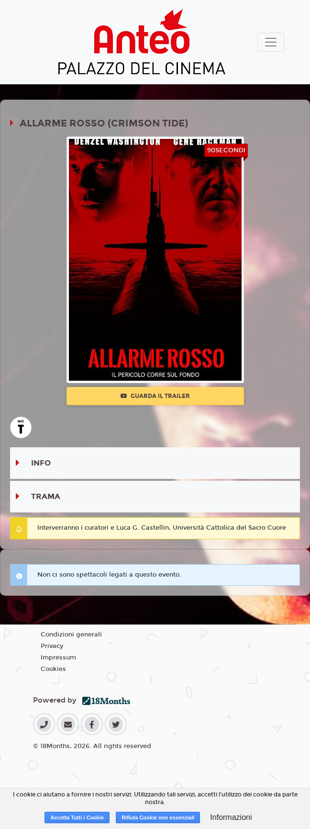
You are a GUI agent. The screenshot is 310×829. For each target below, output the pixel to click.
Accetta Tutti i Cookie (77, 817)
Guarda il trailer (155, 396)
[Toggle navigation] (270, 42)
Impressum (58, 657)
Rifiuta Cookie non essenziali (158, 817)
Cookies (53, 669)
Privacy (52, 646)
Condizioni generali (71, 634)
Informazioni (231, 817)
